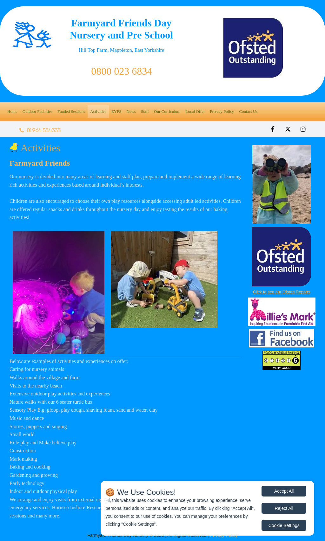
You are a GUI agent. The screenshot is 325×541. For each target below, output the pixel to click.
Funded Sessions (71, 111)
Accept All (284, 491)
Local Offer (195, 111)
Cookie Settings (284, 525)
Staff (145, 111)
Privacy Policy (222, 111)
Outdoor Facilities (37, 111)
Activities (98, 111)
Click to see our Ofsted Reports (281, 292)
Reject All (284, 508)
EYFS (116, 111)
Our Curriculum (167, 111)
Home (12, 111)
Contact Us (248, 111)
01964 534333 (40, 130)
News (131, 111)
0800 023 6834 (121, 71)
